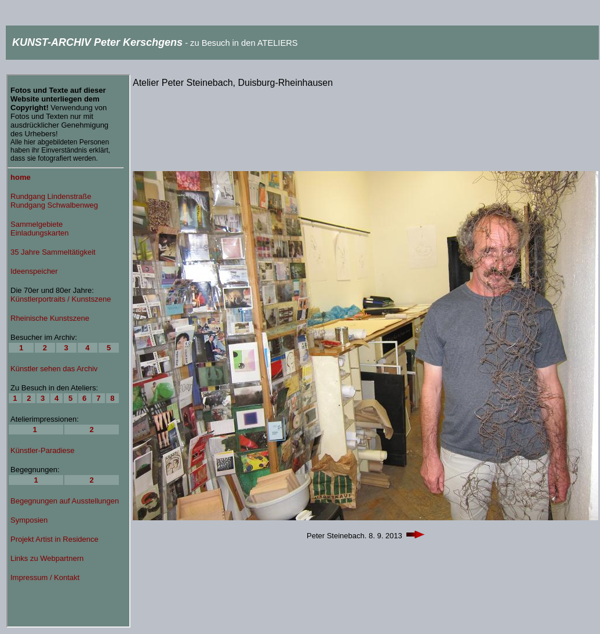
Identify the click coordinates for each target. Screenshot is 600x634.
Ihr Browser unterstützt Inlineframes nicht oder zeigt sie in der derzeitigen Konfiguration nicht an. (68, 351)
